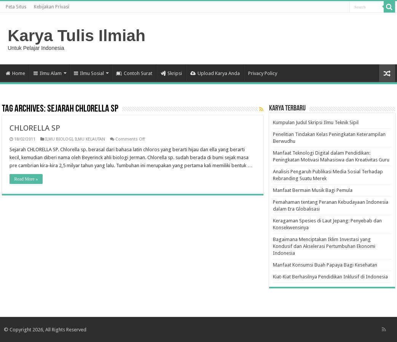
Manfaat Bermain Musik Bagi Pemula (312, 190)
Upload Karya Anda (215, 73)
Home (15, 73)
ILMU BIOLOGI (59, 139)
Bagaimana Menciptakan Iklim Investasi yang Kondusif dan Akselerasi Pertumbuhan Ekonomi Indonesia (324, 246)
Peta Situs (16, 7)
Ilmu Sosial (89, 73)
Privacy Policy (262, 73)
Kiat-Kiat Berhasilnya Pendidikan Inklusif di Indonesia (330, 277)
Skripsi (171, 73)
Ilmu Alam (47, 73)
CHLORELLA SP (35, 128)
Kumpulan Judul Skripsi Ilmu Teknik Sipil (316, 122)
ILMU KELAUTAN (90, 139)
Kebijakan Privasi (51, 7)
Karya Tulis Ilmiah (76, 35)
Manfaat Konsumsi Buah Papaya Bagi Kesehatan (325, 265)
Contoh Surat (134, 73)
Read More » (26, 179)
